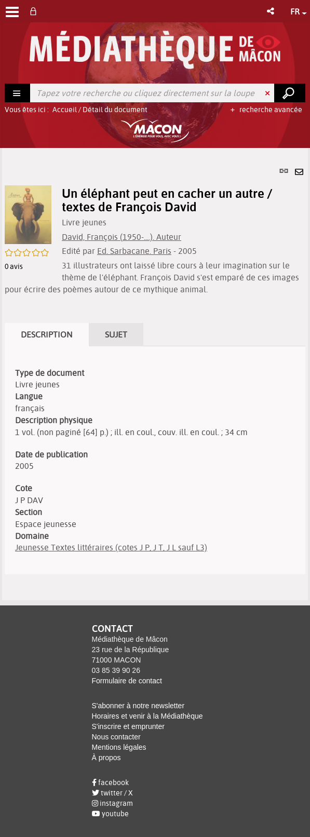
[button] (271, 11)
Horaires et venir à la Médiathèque (147, 716)
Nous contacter (116, 737)
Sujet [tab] (116, 334)
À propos (106, 757)
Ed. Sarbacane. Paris (134, 251)
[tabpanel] (155, 374)
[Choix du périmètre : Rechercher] (18, 93)
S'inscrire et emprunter (128, 726)
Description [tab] (47, 334)
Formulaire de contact (127, 681)
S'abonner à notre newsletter (138, 705)
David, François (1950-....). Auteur (121, 237)
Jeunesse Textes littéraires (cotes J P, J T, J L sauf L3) (111, 547)
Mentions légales (119, 747)
